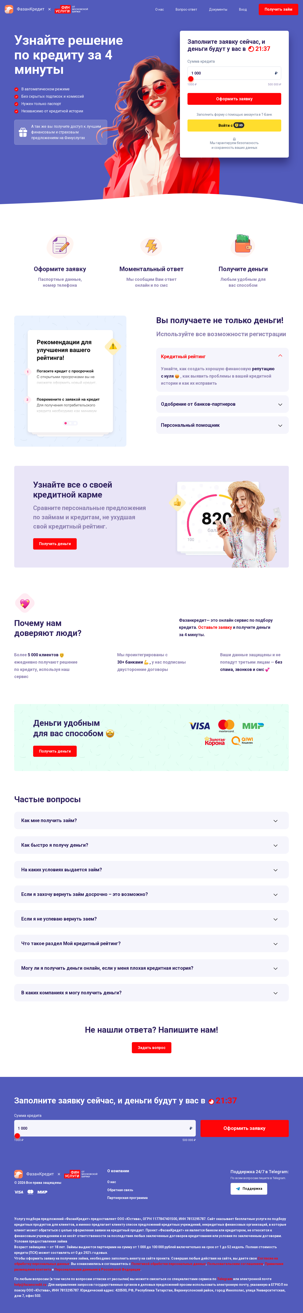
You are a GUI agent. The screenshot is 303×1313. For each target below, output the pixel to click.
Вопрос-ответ (186, 9)
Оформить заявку (234, 98)
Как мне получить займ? (49, 820)
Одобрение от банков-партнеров (198, 404)
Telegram (224, 1279)
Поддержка (249, 1188)
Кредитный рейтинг (183, 356)
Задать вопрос (151, 1047)
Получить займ (278, 9)
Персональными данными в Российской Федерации (97, 1269)
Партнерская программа (127, 1198)
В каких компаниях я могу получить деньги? (71, 993)
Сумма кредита (201, 61)
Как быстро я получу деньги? (54, 845)
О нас (159, 9)
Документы (218, 9)
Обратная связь (120, 1190)
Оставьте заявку (215, 627)
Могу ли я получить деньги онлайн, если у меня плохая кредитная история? (107, 968)
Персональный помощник (190, 425)
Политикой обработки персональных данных (168, 1264)
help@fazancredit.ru (30, 1285)
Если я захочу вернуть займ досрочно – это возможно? (84, 894)
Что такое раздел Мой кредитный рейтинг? (71, 943)
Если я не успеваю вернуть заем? (59, 919)
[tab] (222, 356)
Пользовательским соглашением (235, 1264)
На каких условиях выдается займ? (61, 869)
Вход (243, 9)
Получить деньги (55, 544)
